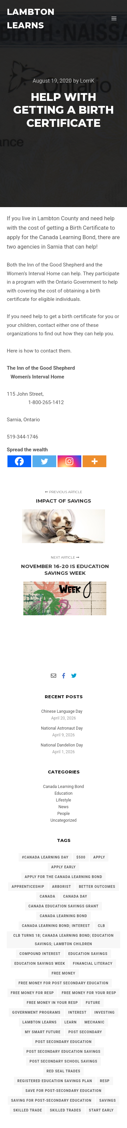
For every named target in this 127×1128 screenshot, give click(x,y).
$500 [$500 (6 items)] (80, 857)
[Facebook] (19, 461)
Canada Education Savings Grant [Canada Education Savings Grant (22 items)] (63, 906)
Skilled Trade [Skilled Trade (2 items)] (27, 1110)
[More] (94, 461)
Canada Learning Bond (63, 786)
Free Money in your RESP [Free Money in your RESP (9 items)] (52, 1003)
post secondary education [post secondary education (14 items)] (63, 1042)
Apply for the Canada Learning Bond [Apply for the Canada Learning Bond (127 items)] (63, 877)
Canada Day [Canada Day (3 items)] (75, 896)
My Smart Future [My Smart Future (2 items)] (42, 1032)
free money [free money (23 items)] (63, 973)
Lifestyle (63, 800)
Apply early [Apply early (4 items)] (63, 867)
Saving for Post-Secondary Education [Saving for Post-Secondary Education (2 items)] (51, 1100)
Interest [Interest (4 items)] (77, 1012)
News (63, 807)
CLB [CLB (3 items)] (101, 926)
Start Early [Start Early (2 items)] (101, 1110)
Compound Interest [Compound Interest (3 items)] (39, 954)
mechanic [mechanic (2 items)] (94, 1022)
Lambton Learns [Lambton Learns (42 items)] (39, 1022)
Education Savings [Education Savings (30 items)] (88, 954)
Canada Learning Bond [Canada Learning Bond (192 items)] (63, 916)
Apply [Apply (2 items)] (99, 857)
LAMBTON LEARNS (31, 18)
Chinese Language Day (61, 711)
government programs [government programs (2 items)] (36, 1012)
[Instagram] (69, 461)
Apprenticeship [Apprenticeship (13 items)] (28, 887)
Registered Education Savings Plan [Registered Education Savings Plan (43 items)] (54, 1081)
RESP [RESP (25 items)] (105, 1081)
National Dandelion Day (62, 745)
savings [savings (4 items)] (107, 1100)
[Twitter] (44, 461)
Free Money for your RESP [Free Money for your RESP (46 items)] (89, 993)
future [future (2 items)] (93, 1003)
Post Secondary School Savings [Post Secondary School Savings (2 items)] (63, 1061)
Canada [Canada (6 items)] (47, 896)
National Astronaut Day (62, 728)
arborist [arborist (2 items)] (61, 887)
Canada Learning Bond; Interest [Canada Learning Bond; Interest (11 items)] (56, 926)
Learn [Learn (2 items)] (70, 1022)
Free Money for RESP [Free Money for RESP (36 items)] (32, 993)
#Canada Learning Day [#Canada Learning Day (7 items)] (45, 857)
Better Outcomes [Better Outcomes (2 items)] (97, 887)
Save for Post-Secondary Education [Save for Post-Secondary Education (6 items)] (63, 1091)
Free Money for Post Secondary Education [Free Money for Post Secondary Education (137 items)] (64, 983)
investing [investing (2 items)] (104, 1012)
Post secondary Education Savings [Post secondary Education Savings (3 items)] (63, 1051)
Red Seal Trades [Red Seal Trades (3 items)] (64, 1071)
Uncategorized (63, 820)
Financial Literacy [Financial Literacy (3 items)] (92, 963)
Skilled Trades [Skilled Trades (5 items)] (65, 1110)
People (63, 813)
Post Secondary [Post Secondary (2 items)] (85, 1032)
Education (63, 793)
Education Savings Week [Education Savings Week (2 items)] (39, 963)
